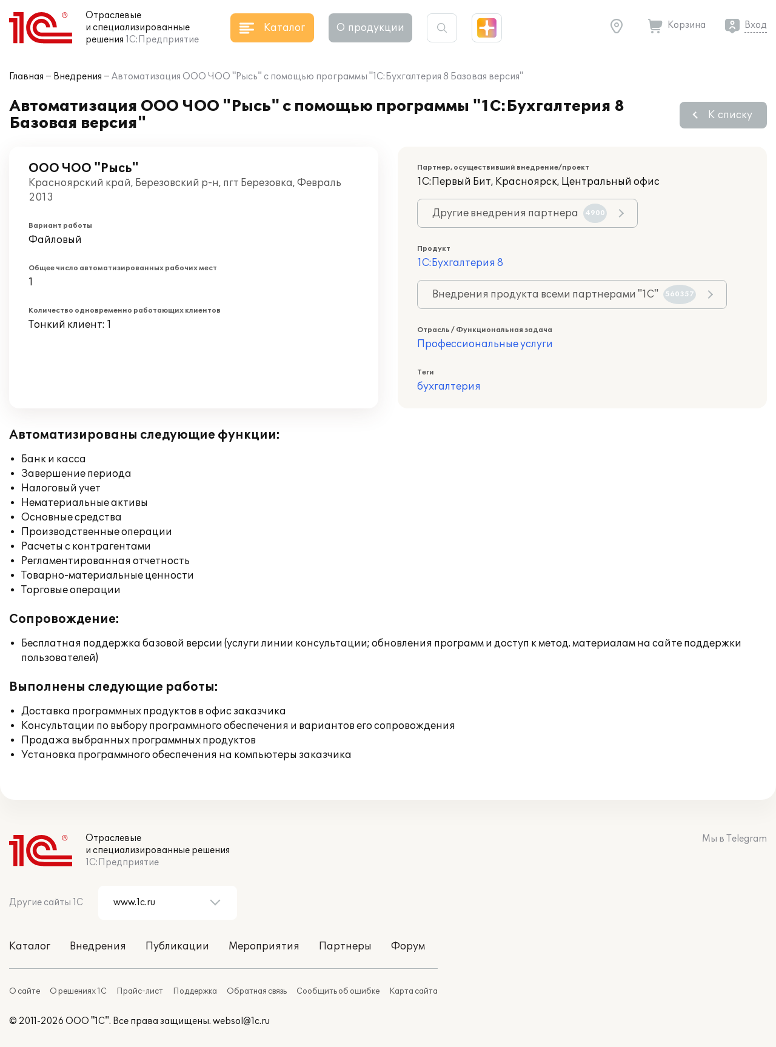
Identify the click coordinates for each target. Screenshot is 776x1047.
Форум (408, 946)
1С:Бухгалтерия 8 (460, 263)
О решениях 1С (78, 991)
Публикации (177, 946)
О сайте (24, 991)
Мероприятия (264, 946)
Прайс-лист (139, 991)
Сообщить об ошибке (338, 991)
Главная (26, 76)
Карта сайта (413, 991)
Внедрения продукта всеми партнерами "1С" (564, 294)
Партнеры (345, 946)
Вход (755, 25)
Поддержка (195, 991)
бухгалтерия (449, 387)
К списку (730, 115)
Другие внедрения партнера (519, 213)
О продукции (370, 28)
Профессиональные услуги (485, 344)
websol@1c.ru (241, 1021)
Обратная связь (257, 991)
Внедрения (77, 76)
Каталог (29, 946)
